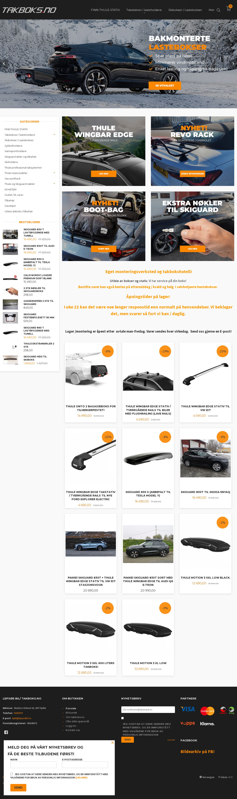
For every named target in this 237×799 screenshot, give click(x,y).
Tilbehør (9, 200)
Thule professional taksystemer (23, 167)
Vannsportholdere (15, 150)
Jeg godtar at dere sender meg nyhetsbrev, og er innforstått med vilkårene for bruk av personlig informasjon (147, 729)
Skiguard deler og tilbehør (20, 156)
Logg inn (71, 725)
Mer (211, 9)
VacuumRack (13, 178)
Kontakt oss (73, 729)
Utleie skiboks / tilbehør (19, 210)
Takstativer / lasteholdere (20, 134)
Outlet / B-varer (14, 194)
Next (233, 63)
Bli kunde (71, 712)
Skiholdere (11, 161)
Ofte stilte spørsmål (77, 720)
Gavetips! (10, 205)
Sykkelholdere (13, 145)
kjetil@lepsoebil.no (21, 717)
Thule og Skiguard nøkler (20, 183)
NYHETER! (10, 189)
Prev (4, 63)
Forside (71, 707)
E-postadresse (85, 763)
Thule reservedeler (16, 172)
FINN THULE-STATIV (16, 128)
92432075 (18, 712)
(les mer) (81, 777)
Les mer (171, 739)
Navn (33, 763)
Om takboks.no (75, 716)
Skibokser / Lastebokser (19, 139)
